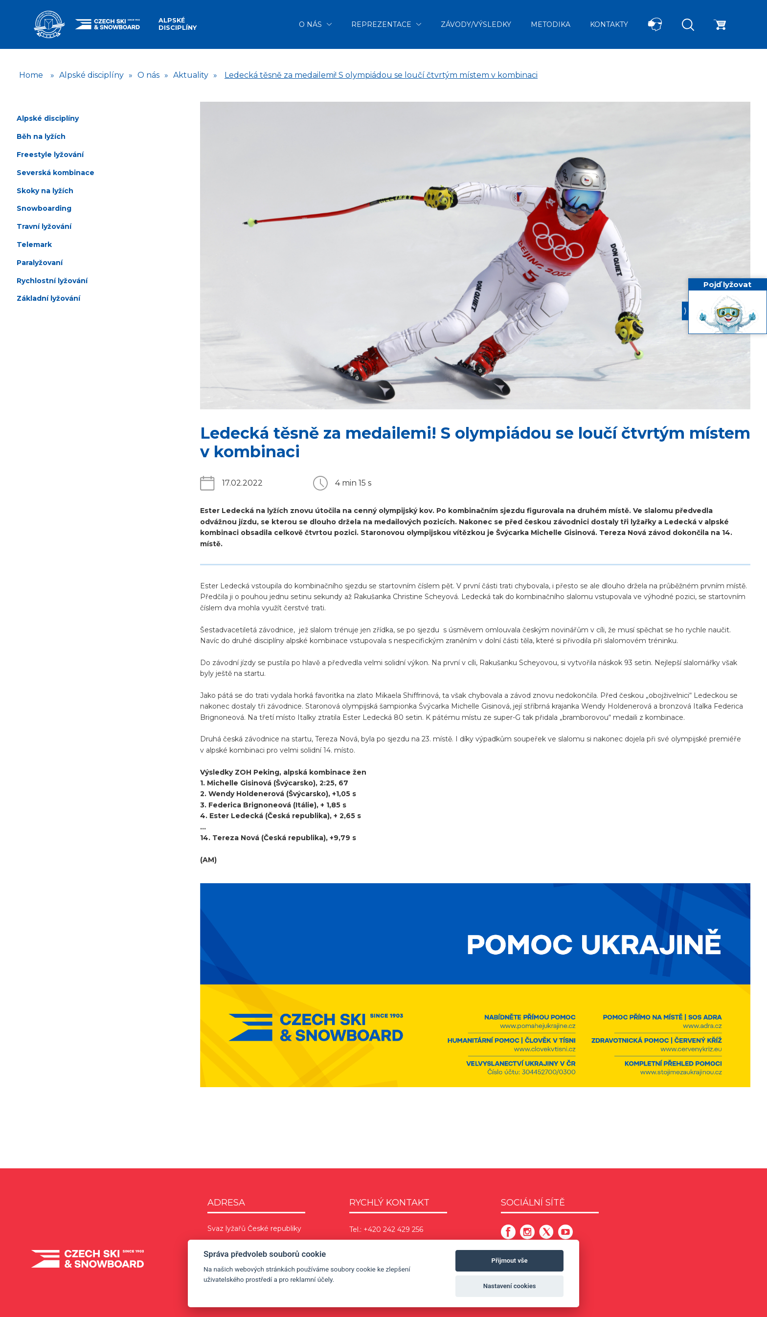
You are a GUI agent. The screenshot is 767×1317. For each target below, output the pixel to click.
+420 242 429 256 (393, 1229)
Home (31, 75)
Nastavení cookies (509, 1286)
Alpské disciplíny (177, 24)
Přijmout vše (510, 1260)
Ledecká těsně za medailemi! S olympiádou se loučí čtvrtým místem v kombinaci (381, 75)
